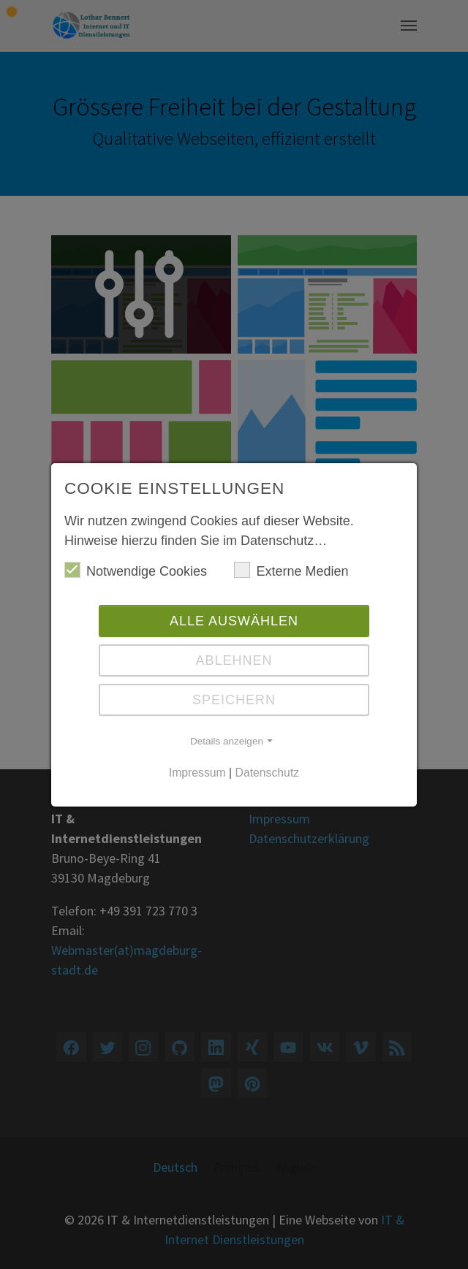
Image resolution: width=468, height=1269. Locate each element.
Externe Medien (291, 570)
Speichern (234, 700)
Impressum (197, 772)
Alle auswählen (234, 621)
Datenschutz (267, 772)
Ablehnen (233, 660)
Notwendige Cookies (135, 570)
